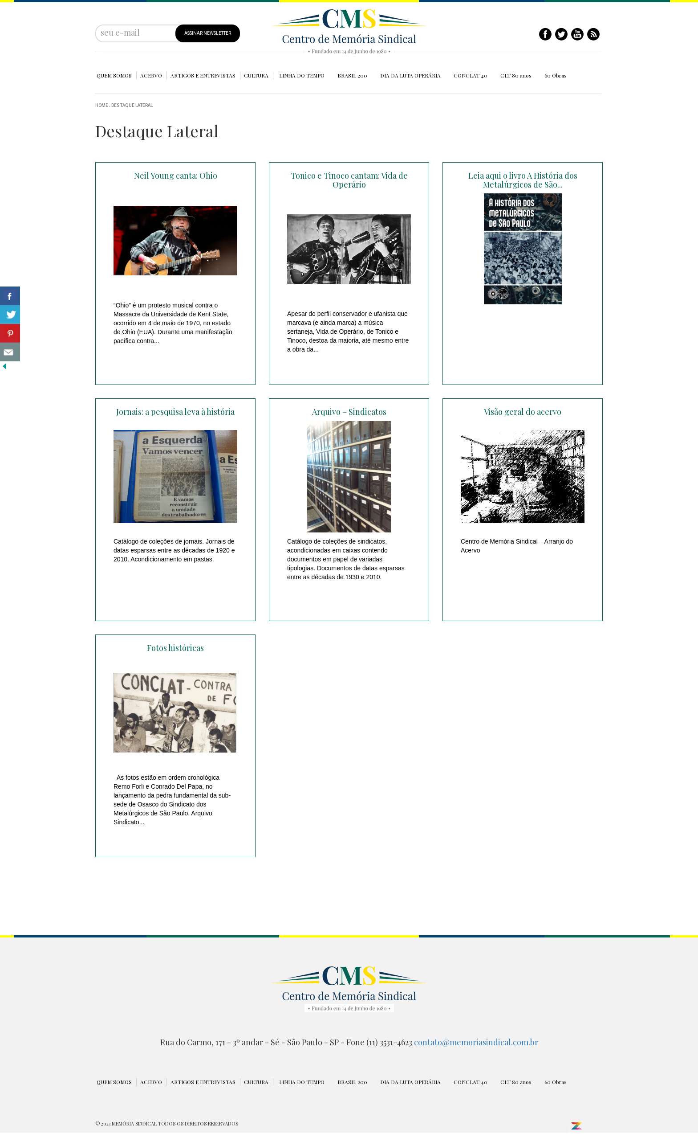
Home (101, 105)
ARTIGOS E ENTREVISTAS (202, 75)
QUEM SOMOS (114, 75)
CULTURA (256, 75)
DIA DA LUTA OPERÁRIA (410, 75)
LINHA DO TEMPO (302, 75)
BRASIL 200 (352, 75)
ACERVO (151, 75)
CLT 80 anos (516, 75)
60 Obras (555, 75)
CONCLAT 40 (470, 75)
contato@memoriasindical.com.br (476, 1042)
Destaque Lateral (132, 105)
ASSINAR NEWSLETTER (207, 33)
